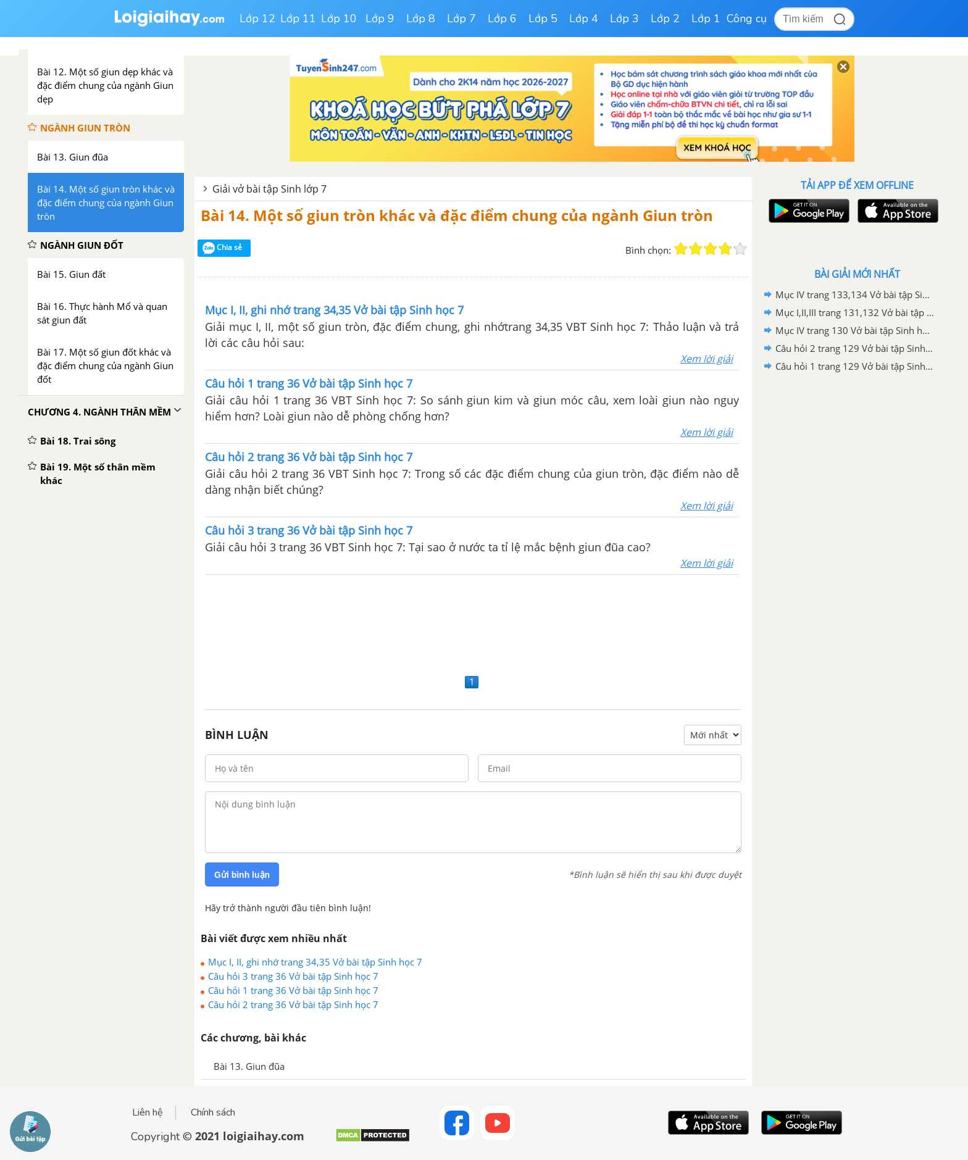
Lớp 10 (339, 18)
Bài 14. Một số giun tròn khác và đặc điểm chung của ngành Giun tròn (457, 215)
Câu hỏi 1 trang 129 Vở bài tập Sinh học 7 (855, 366)
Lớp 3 (624, 18)
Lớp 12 (257, 18)
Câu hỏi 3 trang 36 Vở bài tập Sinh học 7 (293, 976)
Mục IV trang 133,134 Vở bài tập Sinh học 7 (855, 294)
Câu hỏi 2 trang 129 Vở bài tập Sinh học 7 (855, 348)
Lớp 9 (379, 18)
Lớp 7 (461, 18)
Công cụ (747, 18)
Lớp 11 (298, 18)
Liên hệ (147, 1112)
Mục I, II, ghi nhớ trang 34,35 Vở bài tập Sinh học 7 (315, 962)
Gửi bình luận (242, 875)
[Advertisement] (473, 622)
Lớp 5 (542, 18)
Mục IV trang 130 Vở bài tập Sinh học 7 (855, 330)
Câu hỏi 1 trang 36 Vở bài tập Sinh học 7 (293, 990)
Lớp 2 (665, 18)
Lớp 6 (502, 18)
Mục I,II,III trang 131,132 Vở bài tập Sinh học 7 (855, 312)
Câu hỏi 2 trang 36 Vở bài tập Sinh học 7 (293, 1004)
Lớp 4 (583, 18)
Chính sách (213, 1112)
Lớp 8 (420, 18)
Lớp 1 (705, 18)
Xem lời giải (706, 358)
